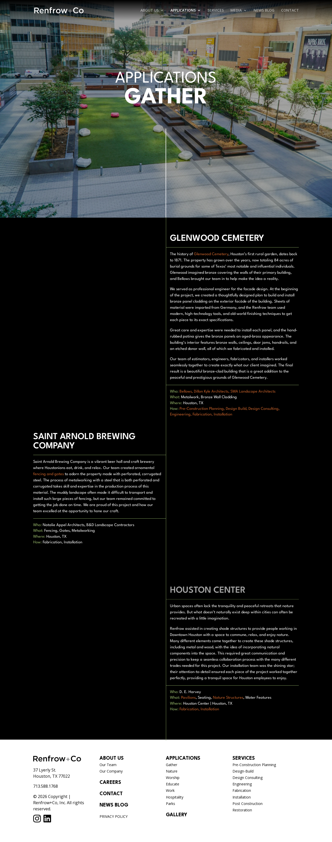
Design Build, (236, 409)
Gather (171, 764)
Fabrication (241, 790)
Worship (173, 777)
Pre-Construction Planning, (202, 409)
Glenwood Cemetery (211, 254)
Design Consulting (247, 777)
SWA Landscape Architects (252, 392)
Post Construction (247, 803)
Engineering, (181, 414)
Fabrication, (203, 414)
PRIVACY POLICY (114, 816)
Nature (171, 771)
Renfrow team (264, 308)
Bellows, (186, 392)
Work (170, 790)
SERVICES (216, 10)
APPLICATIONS (183, 10)
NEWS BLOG (264, 10)
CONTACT (290, 10)
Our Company (111, 771)
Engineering (242, 784)
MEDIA (236, 10)
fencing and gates (48, 474)
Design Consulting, (264, 409)
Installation (223, 414)
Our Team (108, 764)
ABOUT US (149, 10)
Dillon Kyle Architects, (211, 392)
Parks (170, 803)
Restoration (242, 810)
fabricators (239, 359)
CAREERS (110, 782)
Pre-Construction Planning (254, 764)
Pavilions (188, 698)
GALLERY (176, 815)
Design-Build (243, 771)
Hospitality (174, 797)
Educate (172, 784)
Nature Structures (228, 698)
